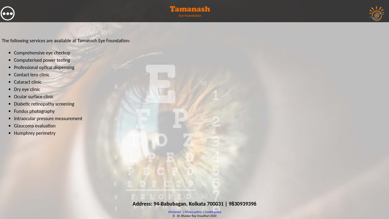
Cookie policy (213, 212)
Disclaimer (174, 212)
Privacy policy (193, 212)
